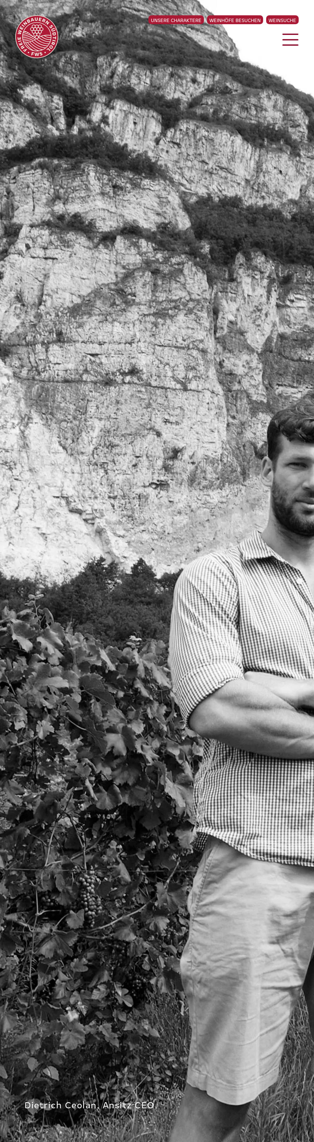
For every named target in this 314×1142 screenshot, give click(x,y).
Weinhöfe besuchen (235, 20)
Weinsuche (282, 20)
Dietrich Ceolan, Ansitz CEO (90, 1104)
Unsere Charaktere (176, 20)
